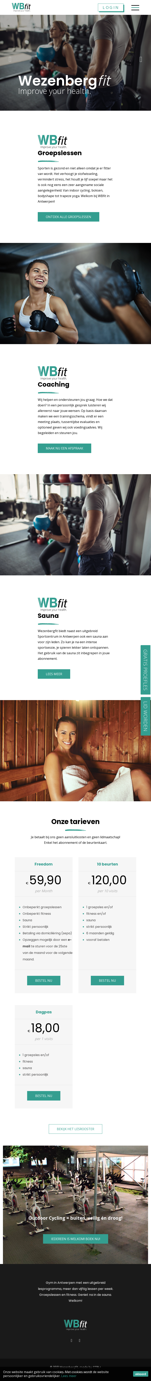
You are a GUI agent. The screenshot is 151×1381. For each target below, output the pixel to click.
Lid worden (145, 716)
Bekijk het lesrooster (75, 1129)
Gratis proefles (145, 669)
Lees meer (68, 1376)
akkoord (140, 1374)
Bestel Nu (43, 980)
